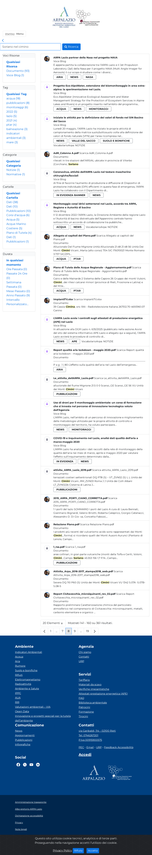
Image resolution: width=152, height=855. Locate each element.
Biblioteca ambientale (93, 702)
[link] (3, 40)
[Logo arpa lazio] (64, 17)
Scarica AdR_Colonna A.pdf (96, 153)
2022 (11, 111)
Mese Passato (18, 291)
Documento (18, 70)
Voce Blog (15, 75)
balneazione (17, 129)
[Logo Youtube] (31, 764)
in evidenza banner (70, 195)
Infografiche (22, 744)
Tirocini (83, 716)
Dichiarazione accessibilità (29, 815)
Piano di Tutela (19, 232)
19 (88, 632)
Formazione (86, 711)
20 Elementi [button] (54, 623)
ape (74, 341)
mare (12, 142)
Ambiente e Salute (27, 688)
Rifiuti (19, 675)
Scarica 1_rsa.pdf (75, 546)
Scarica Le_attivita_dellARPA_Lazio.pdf (118, 378)
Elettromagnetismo (27, 679)
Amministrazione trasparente (30, 802)
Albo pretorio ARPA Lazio (28, 809)
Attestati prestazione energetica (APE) (103, 693)
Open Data (22, 711)
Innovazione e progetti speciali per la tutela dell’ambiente (43, 718)
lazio (11, 116)
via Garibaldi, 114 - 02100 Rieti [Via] (97, 730)
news (74, 77)
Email (90, 747)
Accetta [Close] (93, 850)
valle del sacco (83, 140)
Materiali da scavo (90, 684)
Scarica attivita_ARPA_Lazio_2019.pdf (115, 470)
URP (81, 661)
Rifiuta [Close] (79, 850)
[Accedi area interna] (85, 755)
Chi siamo (85, 652)
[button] (14, 34)
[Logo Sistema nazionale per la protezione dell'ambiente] (88, 17)
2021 (11, 120)
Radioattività (23, 684)
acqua (13, 98)
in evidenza (64, 461)
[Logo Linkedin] (38, 764)
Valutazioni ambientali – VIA (32, 706)
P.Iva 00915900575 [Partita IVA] (90, 740)
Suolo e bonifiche (26, 670)
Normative (15, 174)
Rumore (20, 665)
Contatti (84, 656)
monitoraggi (17, 107)
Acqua (12, 219)
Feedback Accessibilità (118, 747)
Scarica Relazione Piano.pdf (97, 524)
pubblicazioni (18, 103)
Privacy (19, 822)
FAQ (81, 698)
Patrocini (84, 707)
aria (59, 77)
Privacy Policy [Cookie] (62, 850)
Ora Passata (16, 269)
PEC (81, 747)
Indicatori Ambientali (28, 652)
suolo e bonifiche (116, 140)
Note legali (21, 829)
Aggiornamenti (25, 735)
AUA (18, 697)
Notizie (13, 170)
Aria (17, 661)
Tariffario (84, 680)
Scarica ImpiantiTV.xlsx (88, 299)
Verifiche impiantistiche (94, 689)
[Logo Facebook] (18, 764)
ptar (11, 124)
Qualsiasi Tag (16, 94)
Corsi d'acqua (18, 215)
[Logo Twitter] (25, 764)
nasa (89, 77)
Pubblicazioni (18, 211)
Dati (12, 202)
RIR (17, 702)
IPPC (18, 693)
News (18, 730)
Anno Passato (18, 295)
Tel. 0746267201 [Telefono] (88, 735)
